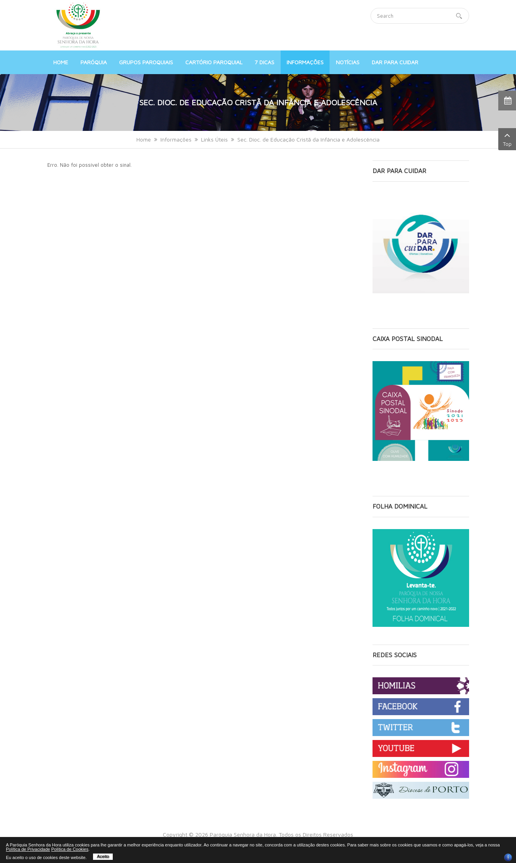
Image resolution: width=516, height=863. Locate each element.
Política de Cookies (69, 849)
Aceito (103, 856)
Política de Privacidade (28, 849)
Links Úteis (214, 139)
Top (507, 138)
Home (143, 139)
